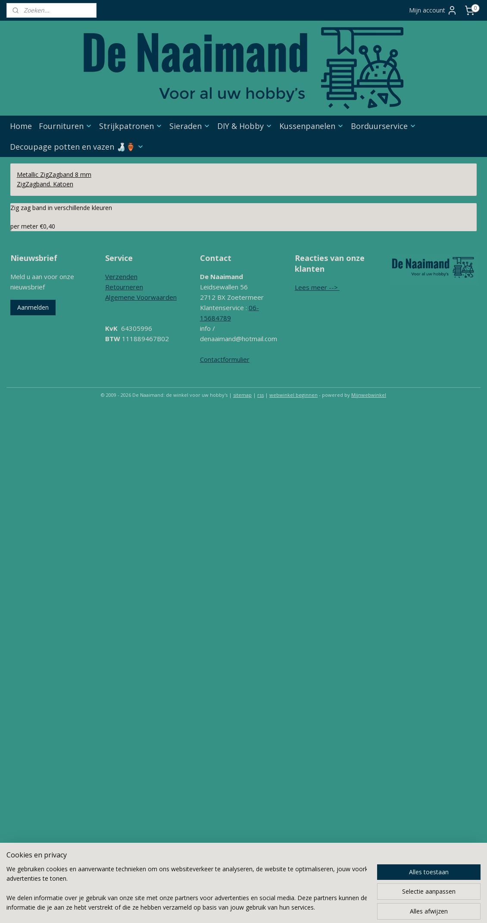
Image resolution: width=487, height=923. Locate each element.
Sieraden (189, 126)
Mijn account (433, 10)
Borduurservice (383, 126)
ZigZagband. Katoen (45, 184)
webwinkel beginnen (293, 395)
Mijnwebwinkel (368, 395)
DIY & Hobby (244, 126)
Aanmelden (33, 307)
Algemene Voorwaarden (141, 297)
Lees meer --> (317, 287)
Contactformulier (225, 359)
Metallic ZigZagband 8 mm (54, 174)
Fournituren (65, 126)
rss (260, 395)
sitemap (242, 395)
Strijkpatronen (130, 126)
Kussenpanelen (311, 126)
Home (21, 126)
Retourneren (124, 287)
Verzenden (121, 276)
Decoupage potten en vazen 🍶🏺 (77, 146)
